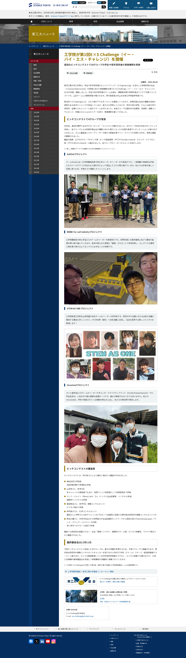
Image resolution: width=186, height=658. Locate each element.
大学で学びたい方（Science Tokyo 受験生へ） (144, 636)
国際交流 (113, 651)
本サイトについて (42, 629)
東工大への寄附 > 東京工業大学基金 (112, 582)
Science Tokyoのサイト (61, 16)
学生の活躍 (73, 73)
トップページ (33, 46)
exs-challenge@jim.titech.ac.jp (83, 616)
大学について (115, 638)
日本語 (75, 2)
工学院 (102, 598)
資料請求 (145, 629)
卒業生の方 (139, 646)
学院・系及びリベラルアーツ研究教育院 (114, 601)
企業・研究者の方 (141, 643)
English (82, 2)
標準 (99, 2)
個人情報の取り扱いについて (68, 629)
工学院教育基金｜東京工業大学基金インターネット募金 (91, 571)
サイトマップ (94, 629)
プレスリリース (119, 629)
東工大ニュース (48, 46)
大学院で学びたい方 (142, 640)
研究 (112, 645)
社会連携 (113, 648)
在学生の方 (139, 650)
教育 (112, 641)
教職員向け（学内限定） (143, 653)
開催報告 (89, 73)
